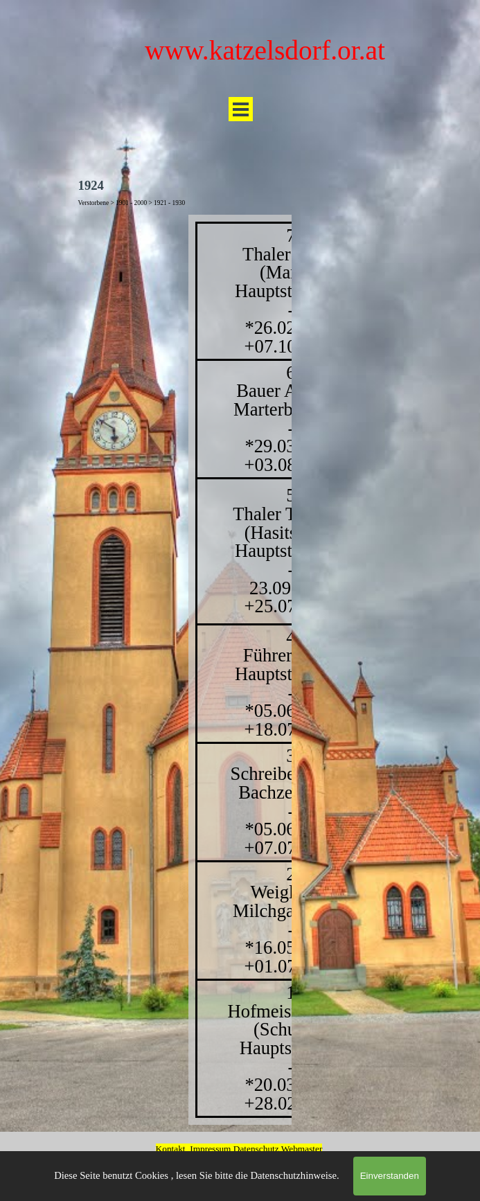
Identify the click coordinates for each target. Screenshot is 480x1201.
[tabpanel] (240, 670)
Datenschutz (257, 1149)
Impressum (210, 1149)
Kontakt (171, 1149)
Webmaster (302, 1149)
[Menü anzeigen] (241, 109)
